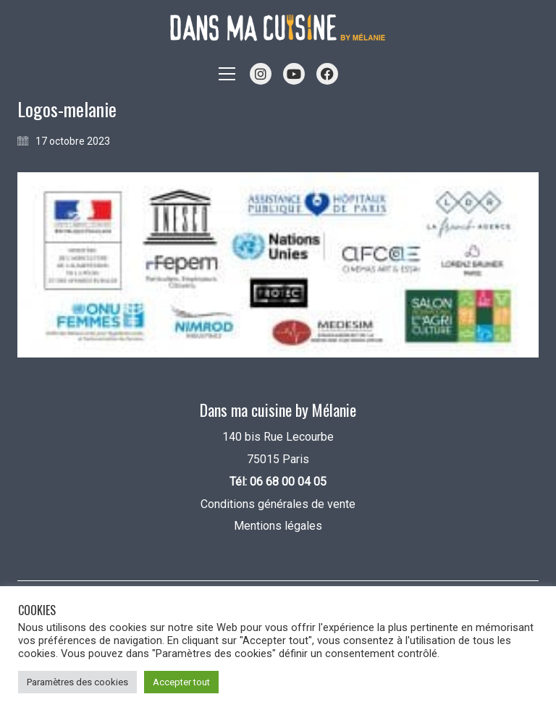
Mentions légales (278, 526)
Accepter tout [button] (181, 682)
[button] (227, 74)
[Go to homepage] (278, 27)
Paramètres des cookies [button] (77, 682)
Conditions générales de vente (278, 504)
